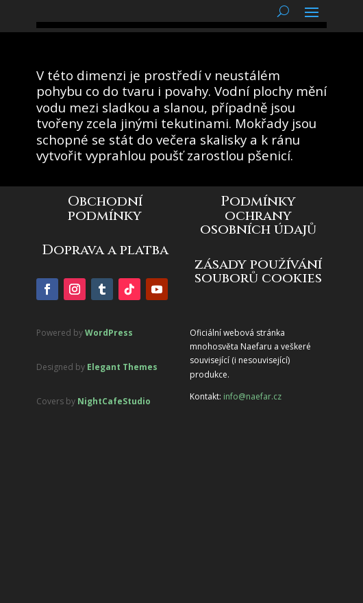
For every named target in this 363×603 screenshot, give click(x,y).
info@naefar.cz (252, 396)
